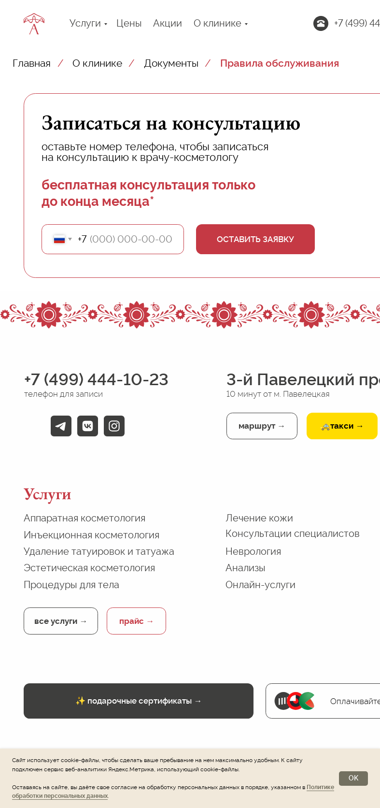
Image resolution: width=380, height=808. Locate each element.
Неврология (253, 551)
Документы (171, 63)
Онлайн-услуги (260, 585)
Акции (167, 23)
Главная (32, 63)
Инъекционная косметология (91, 535)
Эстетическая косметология (89, 568)
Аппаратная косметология (84, 518)
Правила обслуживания (279, 63)
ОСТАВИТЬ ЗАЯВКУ (255, 239)
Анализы (245, 568)
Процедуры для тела (71, 585)
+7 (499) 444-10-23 (96, 379)
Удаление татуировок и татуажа (99, 551)
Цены (129, 23)
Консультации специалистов (292, 533)
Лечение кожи (259, 518)
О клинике (217, 23)
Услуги (85, 23)
